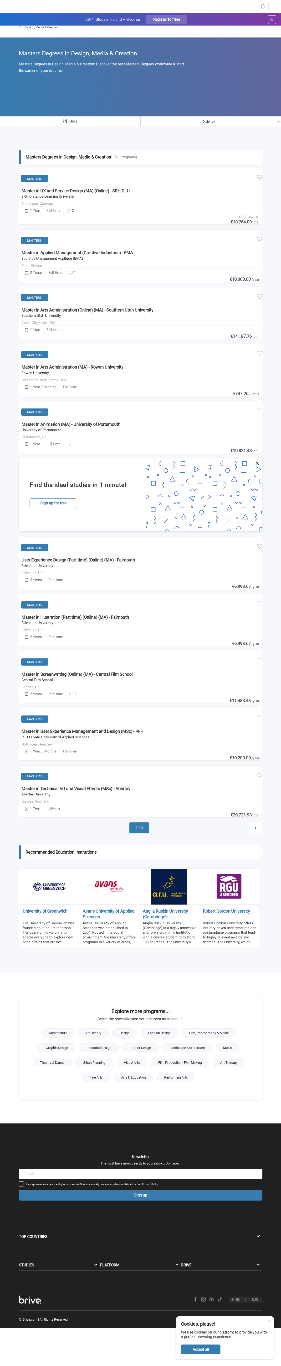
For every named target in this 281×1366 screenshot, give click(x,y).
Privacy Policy (187, 1146)
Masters (24, 40)
